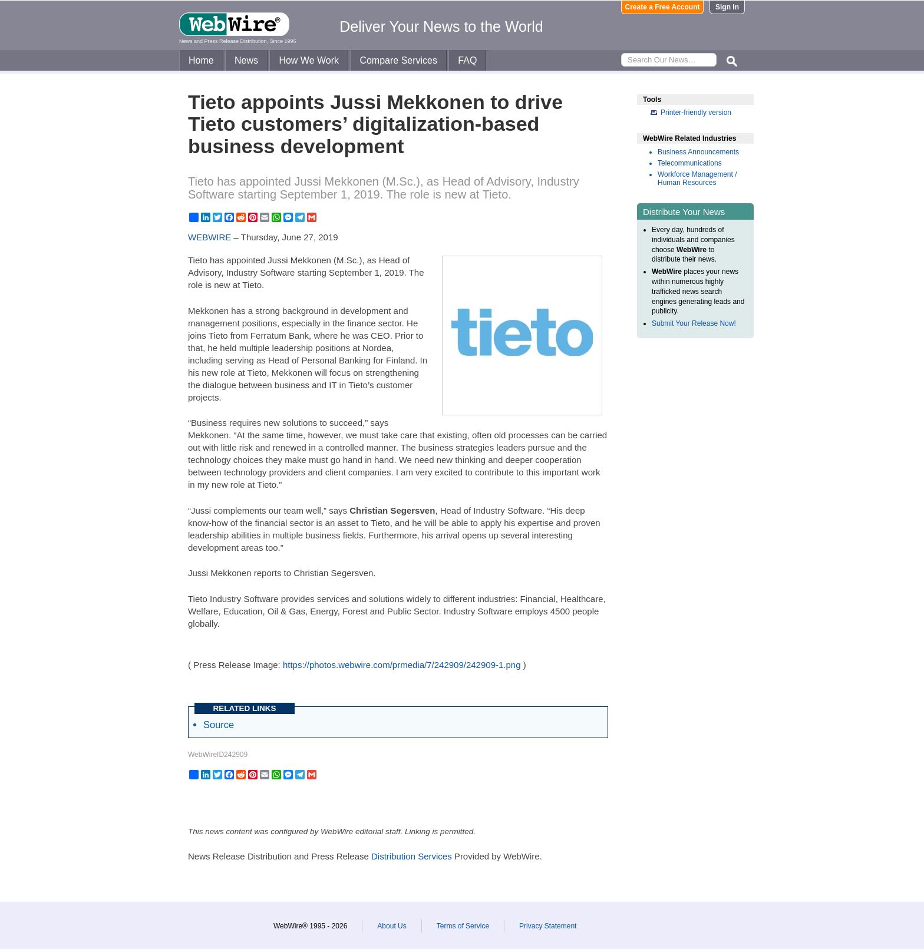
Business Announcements (698, 152)
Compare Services (398, 60)
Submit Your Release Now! (694, 323)
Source (218, 724)
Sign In (727, 7)
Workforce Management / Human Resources (697, 178)
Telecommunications (690, 163)
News (246, 60)
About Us (391, 926)
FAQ (467, 60)
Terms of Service (463, 926)
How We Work (309, 60)
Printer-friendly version (696, 112)
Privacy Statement (547, 926)
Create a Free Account (662, 7)
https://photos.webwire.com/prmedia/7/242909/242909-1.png (402, 665)
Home (201, 60)
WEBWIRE (209, 237)
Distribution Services (411, 856)
